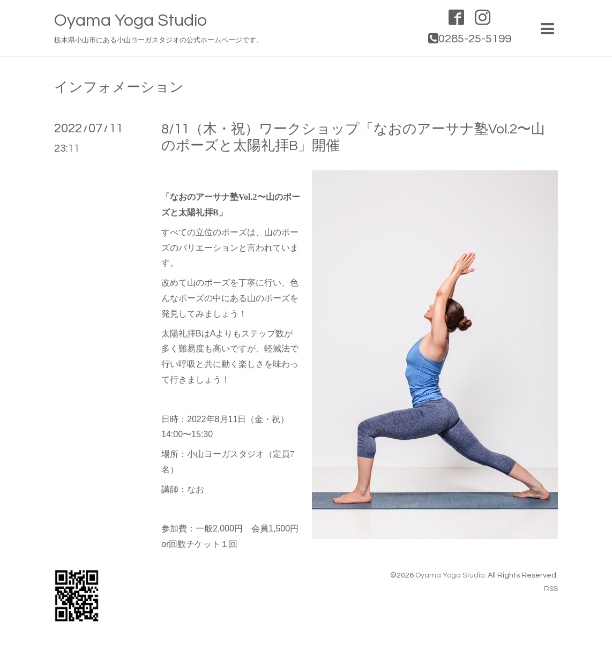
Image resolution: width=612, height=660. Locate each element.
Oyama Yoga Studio (130, 20)
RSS (551, 588)
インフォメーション (119, 87)
